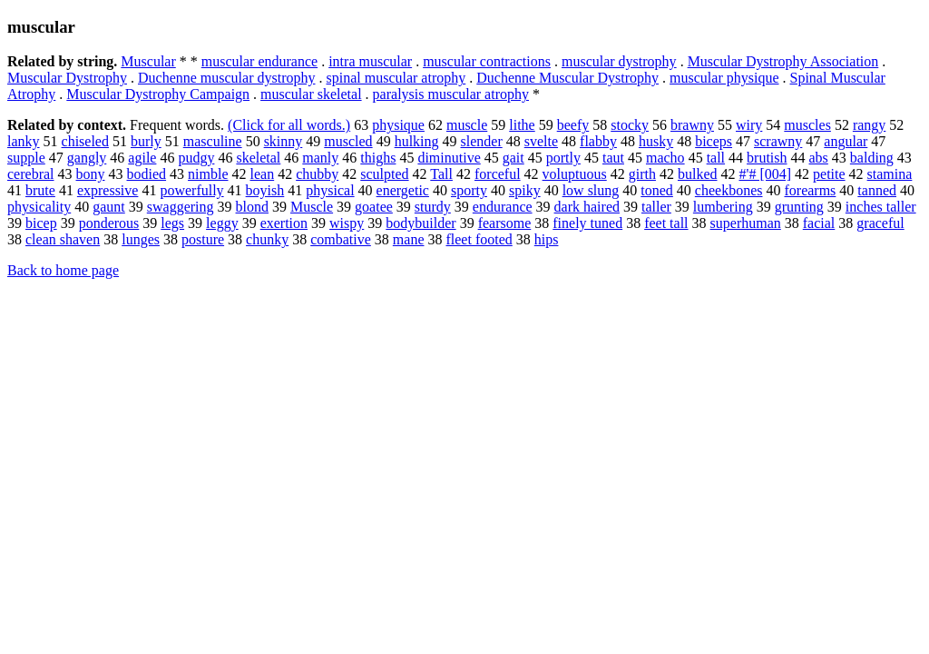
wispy (346, 223)
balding (872, 157)
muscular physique (724, 77)
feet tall (666, 223)
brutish (767, 157)
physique (398, 125)
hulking (417, 141)
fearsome (505, 223)
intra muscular (370, 61)
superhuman (745, 223)
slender (482, 141)
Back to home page (63, 270)
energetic (402, 190)
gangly (87, 157)
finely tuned (587, 223)
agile (142, 157)
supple (26, 157)
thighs (378, 157)
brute (40, 190)
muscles (807, 125)
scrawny (778, 141)
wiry (749, 125)
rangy (869, 125)
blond (252, 206)
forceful (497, 174)
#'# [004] (765, 174)
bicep (41, 223)
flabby (598, 141)
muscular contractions (487, 61)
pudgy (196, 157)
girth (642, 174)
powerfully (191, 190)
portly (563, 157)
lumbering (723, 206)
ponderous (109, 223)
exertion (284, 223)
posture (202, 239)
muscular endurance (259, 61)
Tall (441, 174)
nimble (208, 174)
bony (90, 174)
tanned (876, 190)
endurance (503, 206)
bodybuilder (420, 223)
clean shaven (62, 239)
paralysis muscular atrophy (451, 94)
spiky (525, 190)
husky (656, 141)
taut (613, 157)
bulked (698, 174)
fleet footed (478, 239)
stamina (890, 174)
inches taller (881, 206)
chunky (267, 239)
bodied (147, 174)
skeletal (258, 157)
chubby (317, 174)
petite (829, 174)
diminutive (448, 157)
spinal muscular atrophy (396, 77)
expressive (108, 190)
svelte (541, 141)
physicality (39, 206)
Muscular (148, 61)
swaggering (180, 206)
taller (656, 206)
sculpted (384, 174)
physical (330, 190)
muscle (466, 125)
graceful (880, 223)
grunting (799, 206)
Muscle (311, 206)
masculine (212, 141)
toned (657, 190)
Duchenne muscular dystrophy (227, 77)
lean (262, 174)
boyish (265, 190)
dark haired (587, 206)
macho (665, 157)
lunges (141, 239)
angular (845, 141)
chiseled (85, 141)
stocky (630, 125)
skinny (283, 141)
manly (320, 157)
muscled (348, 141)
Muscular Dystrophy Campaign (157, 94)
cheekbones (729, 190)
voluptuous (575, 174)
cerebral (30, 174)
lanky (23, 141)
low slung (591, 190)
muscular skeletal (311, 94)
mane (409, 239)
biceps (713, 141)
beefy (573, 125)
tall (716, 157)
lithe (521, 125)
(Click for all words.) (289, 125)
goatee (374, 206)
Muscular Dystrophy (67, 77)
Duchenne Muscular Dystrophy (567, 77)
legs (172, 223)
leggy (222, 223)
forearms (810, 190)
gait (513, 157)
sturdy (433, 206)
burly (146, 141)
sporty (469, 190)
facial (819, 223)
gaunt (109, 206)
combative (340, 239)
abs (818, 157)
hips (546, 239)
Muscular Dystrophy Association (783, 61)
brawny (692, 125)
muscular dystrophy (619, 61)
